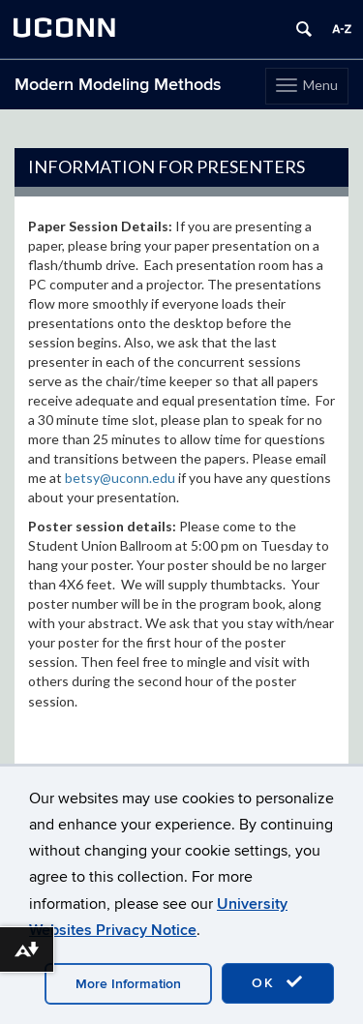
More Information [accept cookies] (128, 984)
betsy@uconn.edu (120, 477)
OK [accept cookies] (278, 982)
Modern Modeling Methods (118, 85)
